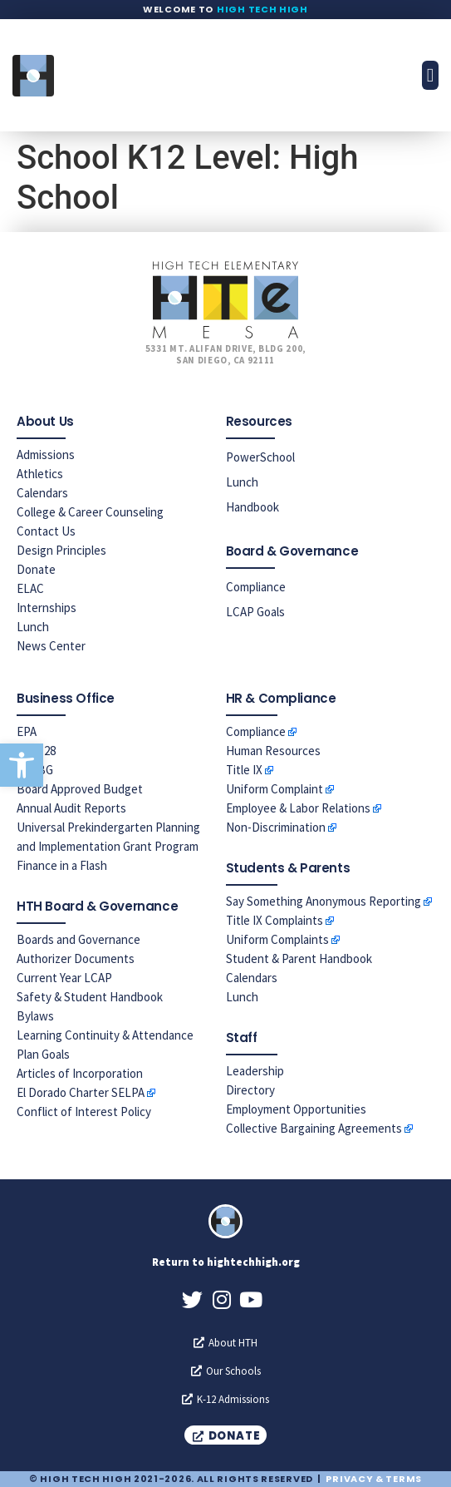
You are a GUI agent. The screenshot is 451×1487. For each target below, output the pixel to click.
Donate (36, 569)
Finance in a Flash (62, 865)
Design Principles (61, 550)
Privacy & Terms (374, 1478)
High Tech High (262, 9)
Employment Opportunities (296, 1109)
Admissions (46, 454)
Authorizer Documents (76, 958)
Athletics (40, 474)
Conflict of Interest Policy (84, 1111)
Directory (250, 1090)
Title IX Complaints (274, 920)
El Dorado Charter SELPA (81, 1092)
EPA (27, 731)
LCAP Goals (255, 612)
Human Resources (273, 750)
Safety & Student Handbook (90, 997)
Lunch (33, 627)
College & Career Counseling (90, 512)
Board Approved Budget (80, 789)
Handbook (252, 507)
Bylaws (35, 1016)
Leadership (255, 1071)
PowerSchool (260, 457)
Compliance (256, 587)
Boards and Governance (78, 939)
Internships (46, 607)
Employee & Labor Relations (298, 808)
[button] (21, 765)
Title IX (244, 770)
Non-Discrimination (276, 827)
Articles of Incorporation (80, 1073)
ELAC (30, 588)
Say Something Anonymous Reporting (323, 901)
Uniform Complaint (274, 789)
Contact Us (46, 531)
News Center (51, 646)
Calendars (42, 493)
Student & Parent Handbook (299, 958)
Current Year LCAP (64, 978)
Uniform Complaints (277, 939)
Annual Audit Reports (71, 808)
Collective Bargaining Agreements (314, 1128)
